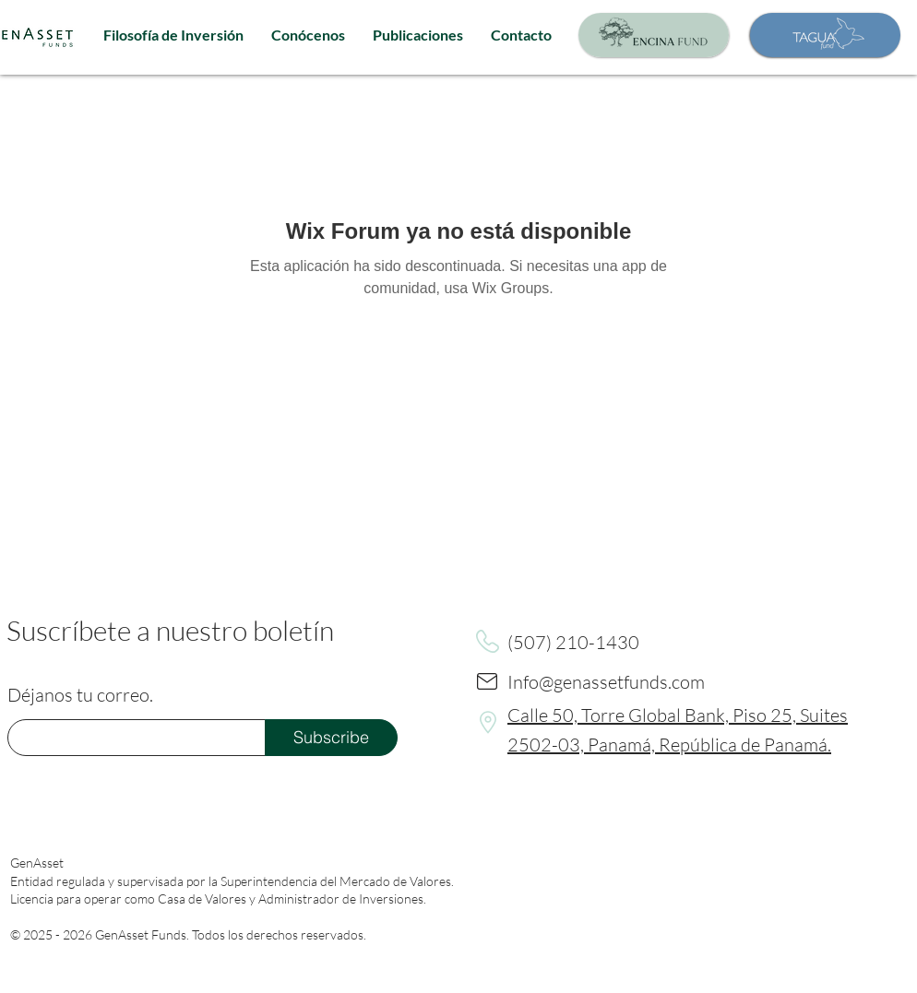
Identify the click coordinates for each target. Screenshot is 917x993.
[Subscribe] (331, 737)
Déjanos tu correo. (80, 695)
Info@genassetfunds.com (606, 681)
